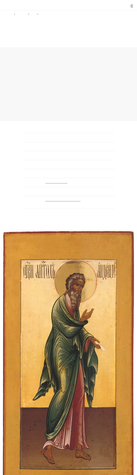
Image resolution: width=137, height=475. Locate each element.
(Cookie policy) (67, 248)
